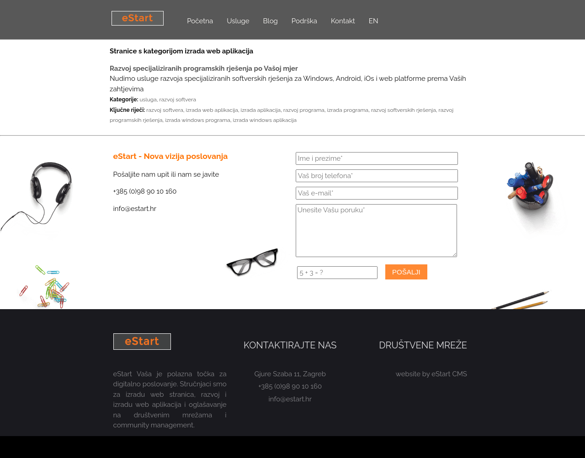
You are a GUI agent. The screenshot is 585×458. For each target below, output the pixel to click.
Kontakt (343, 21)
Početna (200, 21)
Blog (270, 21)
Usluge (238, 21)
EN (373, 21)
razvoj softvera (178, 99)
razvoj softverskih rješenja (403, 110)
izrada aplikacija (261, 110)
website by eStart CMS (431, 374)
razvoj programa (303, 110)
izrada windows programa (197, 120)
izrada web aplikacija (212, 110)
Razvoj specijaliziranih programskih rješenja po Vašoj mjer (204, 68)
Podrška (304, 21)
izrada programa (348, 110)
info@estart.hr (290, 399)
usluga (147, 99)
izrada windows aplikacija (265, 120)
